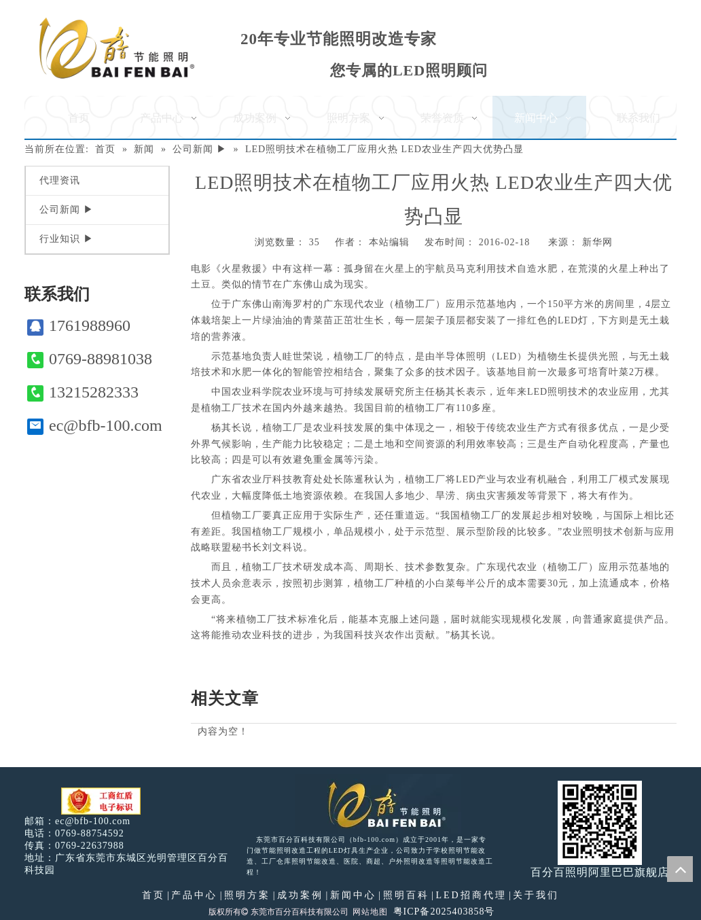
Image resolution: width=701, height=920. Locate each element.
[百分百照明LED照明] (378, 804)
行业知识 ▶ (66, 239)
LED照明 (547, 392)
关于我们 (536, 895)
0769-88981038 (89, 359)
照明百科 (406, 895)
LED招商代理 (470, 895)
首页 (153, 895)
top (680, 869)
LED (568, 320)
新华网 (597, 242)
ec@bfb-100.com (94, 426)
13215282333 (83, 392)
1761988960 (78, 326)
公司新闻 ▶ (66, 210)
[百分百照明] (116, 48)
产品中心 (194, 895)
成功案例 (300, 895)
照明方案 (247, 895)
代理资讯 (59, 180)
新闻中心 (353, 895)
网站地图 (370, 912)
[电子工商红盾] (101, 801)
